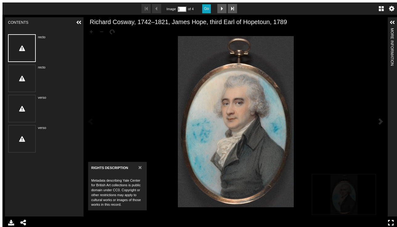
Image (171, 9)
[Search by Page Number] (181, 9)
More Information (392, 30)
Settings (391, 8)
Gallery (381, 8)
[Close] (140, 167)
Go (206, 8)
